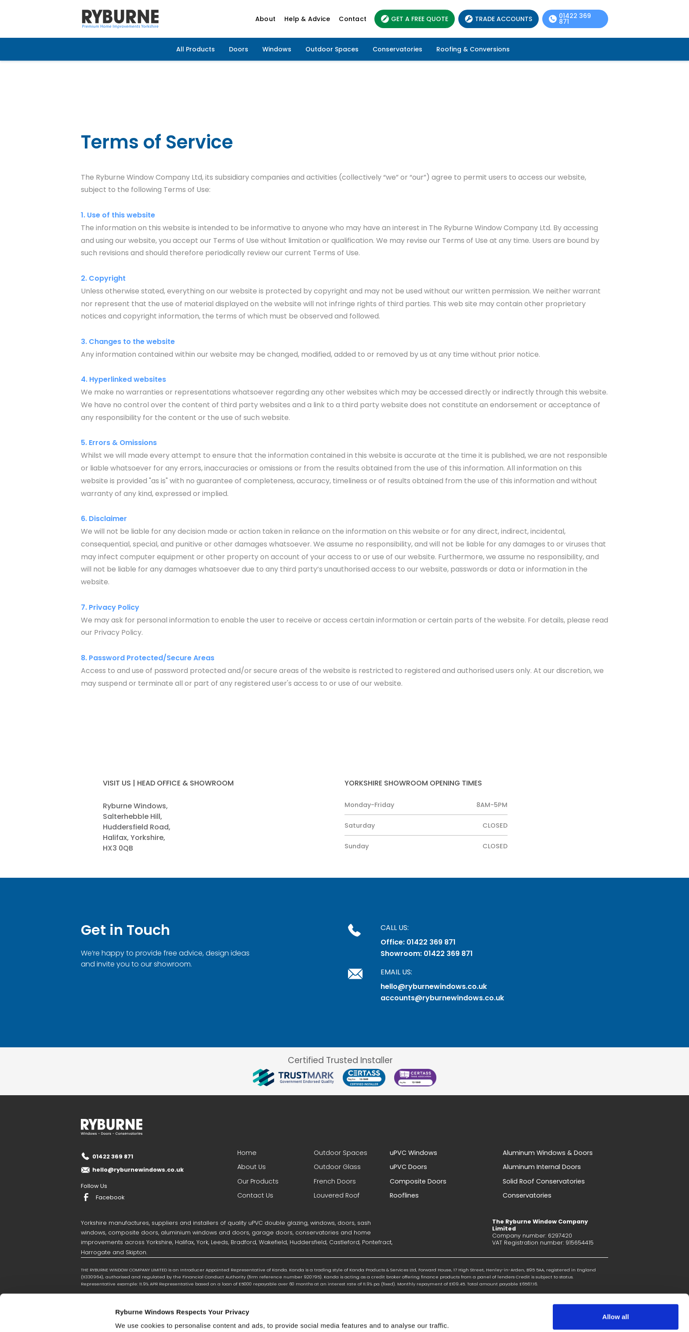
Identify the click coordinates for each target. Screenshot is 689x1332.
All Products (195, 49)
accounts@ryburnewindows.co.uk (442, 998)
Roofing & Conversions (473, 49)
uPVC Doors (408, 1166)
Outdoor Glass (337, 1166)
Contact (352, 18)
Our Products (258, 1181)
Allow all (615, 1280)
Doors (238, 49)
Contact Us (255, 1195)
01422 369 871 (112, 1156)
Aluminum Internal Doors (542, 1166)
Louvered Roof (336, 1195)
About (265, 18)
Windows (276, 49)
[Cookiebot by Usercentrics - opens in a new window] (56, 1314)
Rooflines (404, 1195)
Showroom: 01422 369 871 (427, 953)
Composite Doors (418, 1181)
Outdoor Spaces (332, 49)
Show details (135, 1313)
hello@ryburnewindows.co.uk (434, 986)
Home (247, 1152)
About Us (251, 1166)
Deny (616, 1308)
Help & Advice (307, 18)
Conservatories (397, 49)
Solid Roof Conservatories (544, 1181)
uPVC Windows (413, 1152)
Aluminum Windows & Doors (548, 1152)
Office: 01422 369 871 (418, 942)
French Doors (335, 1181)
